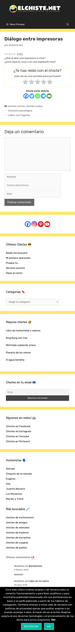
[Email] (49, 96)
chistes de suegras (17, 542)
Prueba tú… (12, 262)
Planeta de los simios (18, 352)
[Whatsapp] (37, 96)
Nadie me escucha (16, 252)
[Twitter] (31, 96)
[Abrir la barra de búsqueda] (67, 24)
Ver (53, 619)
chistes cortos (16, 106)
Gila (8, 483)
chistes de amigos (16, 522)
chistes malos (34, 106)
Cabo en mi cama (39, 581)
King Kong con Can (16, 337)
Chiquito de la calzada (19, 473)
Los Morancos (14, 493)
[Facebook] (26, 96)
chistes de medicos (17, 532)
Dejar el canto (14, 273)
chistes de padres (16, 547)
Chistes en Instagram (18, 431)
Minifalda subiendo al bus (21, 345)
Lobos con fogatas (19, 115)
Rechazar (31, 626)
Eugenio (10, 478)
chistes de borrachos (18, 537)
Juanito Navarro (15, 488)
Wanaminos (35, 565)
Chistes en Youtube (17, 436)
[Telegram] (43, 96)
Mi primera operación (18, 257)
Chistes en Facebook (18, 426)
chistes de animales (17, 527)
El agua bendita (15, 359)
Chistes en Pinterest (18, 441)
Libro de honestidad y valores (23, 330)
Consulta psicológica (20, 110)
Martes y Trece (14, 498)
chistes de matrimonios (20, 517)
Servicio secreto (15, 267)
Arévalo (10, 468)
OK (49, 626)
